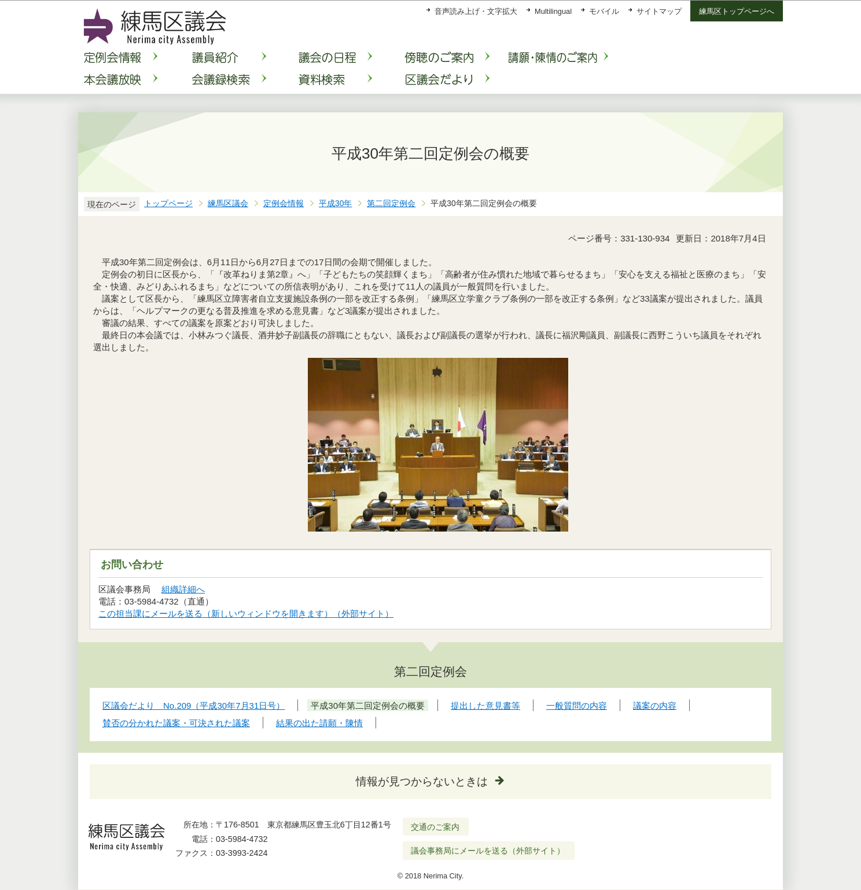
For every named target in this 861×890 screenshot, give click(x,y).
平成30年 (335, 203)
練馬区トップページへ (736, 11)
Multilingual (553, 11)
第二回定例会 (391, 203)
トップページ (168, 203)
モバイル (604, 11)
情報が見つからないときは (422, 781)
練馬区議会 (228, 203)
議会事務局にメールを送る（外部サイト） (488, 850)
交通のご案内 (435, 827)
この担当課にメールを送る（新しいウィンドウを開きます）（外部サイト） (246, 613)
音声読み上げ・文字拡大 (476, 11)
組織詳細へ (183, 589)
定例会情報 (283, 203)
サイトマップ (659, 11)
